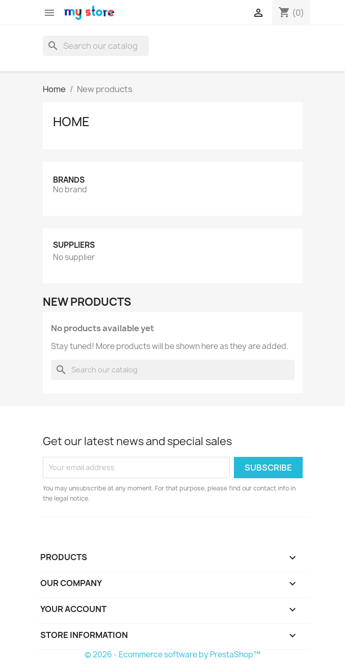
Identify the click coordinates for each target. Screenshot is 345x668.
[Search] (96, 46)
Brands (69, 180)
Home (71, 121)
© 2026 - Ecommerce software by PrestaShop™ (172, 654)
